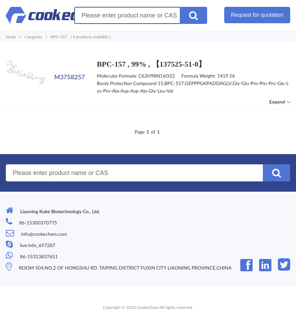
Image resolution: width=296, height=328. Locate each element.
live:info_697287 (37, 245)
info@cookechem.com (44, 234)
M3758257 (69, 77)
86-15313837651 (39, 256)
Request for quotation (257, 15)
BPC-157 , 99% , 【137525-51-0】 (151, 64)
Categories (33, 37)
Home (11, 37)
